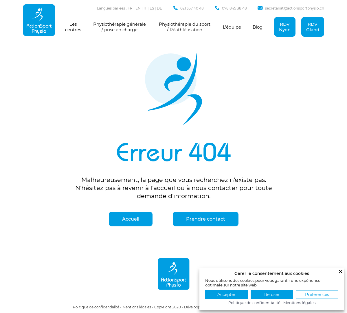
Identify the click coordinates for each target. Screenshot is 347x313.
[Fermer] (341, 271)
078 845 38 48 (234, 8)
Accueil (130, 219)
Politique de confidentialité (96, 307)
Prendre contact (205, 219)
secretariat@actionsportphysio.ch (294, 8)
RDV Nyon (285, 26)
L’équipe (232, 27)
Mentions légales (136, 307)
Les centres (73, 26)
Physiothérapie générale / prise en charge (119, 26)
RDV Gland (312, 26)
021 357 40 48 (192, 8)
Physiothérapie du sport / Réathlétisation (184, 26)
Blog (257, 27)
